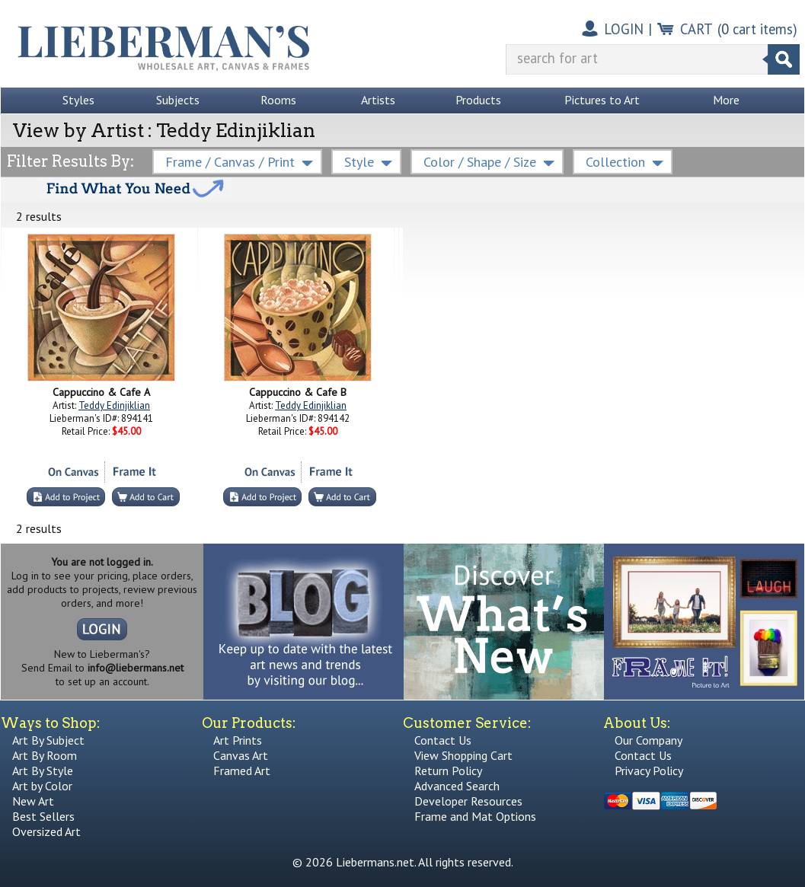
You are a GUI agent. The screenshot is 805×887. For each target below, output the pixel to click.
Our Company (648, 740)
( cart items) (757, 29)
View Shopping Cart (463, 755)
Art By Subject (48, 740)
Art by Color (42, 785)
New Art (33, 801)
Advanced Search (457, 785)
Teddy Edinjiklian (114, 405)
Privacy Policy (649, 770)
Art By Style (42, 770)
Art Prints (237, 740)
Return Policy (448, 770)
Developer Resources (468, 801)
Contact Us (442, 740)
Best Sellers (43, 816)
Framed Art (241, 770)
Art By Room (44, 755)
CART (696, 29)
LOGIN (624, 29)
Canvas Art (240, 755)
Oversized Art (46, 831)
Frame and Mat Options (475, 816)
